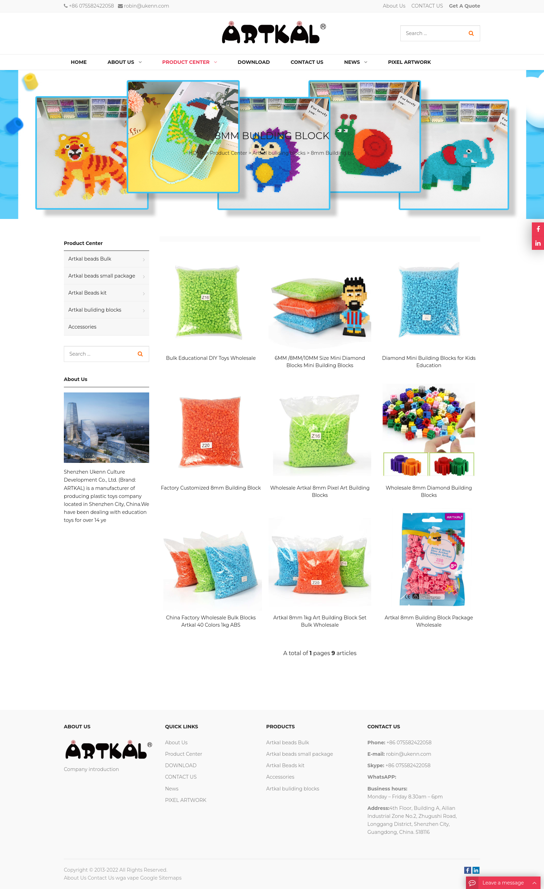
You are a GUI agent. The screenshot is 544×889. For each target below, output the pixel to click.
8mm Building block (336, 153)
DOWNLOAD (181, 765)
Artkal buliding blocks (279, 153)
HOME (197, 153)
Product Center (228, 153)
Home (79, 62)
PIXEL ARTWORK (185, 800)
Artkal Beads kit (87, 293)
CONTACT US (427, 6)
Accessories (82, 327)
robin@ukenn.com (146, 6)
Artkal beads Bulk (89, 259)
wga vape (127, 878)
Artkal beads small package (101, 276)
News (172, 789)
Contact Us (101, 878)
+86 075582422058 (91, 6)
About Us (394, 6)
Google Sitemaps (160, 878)
